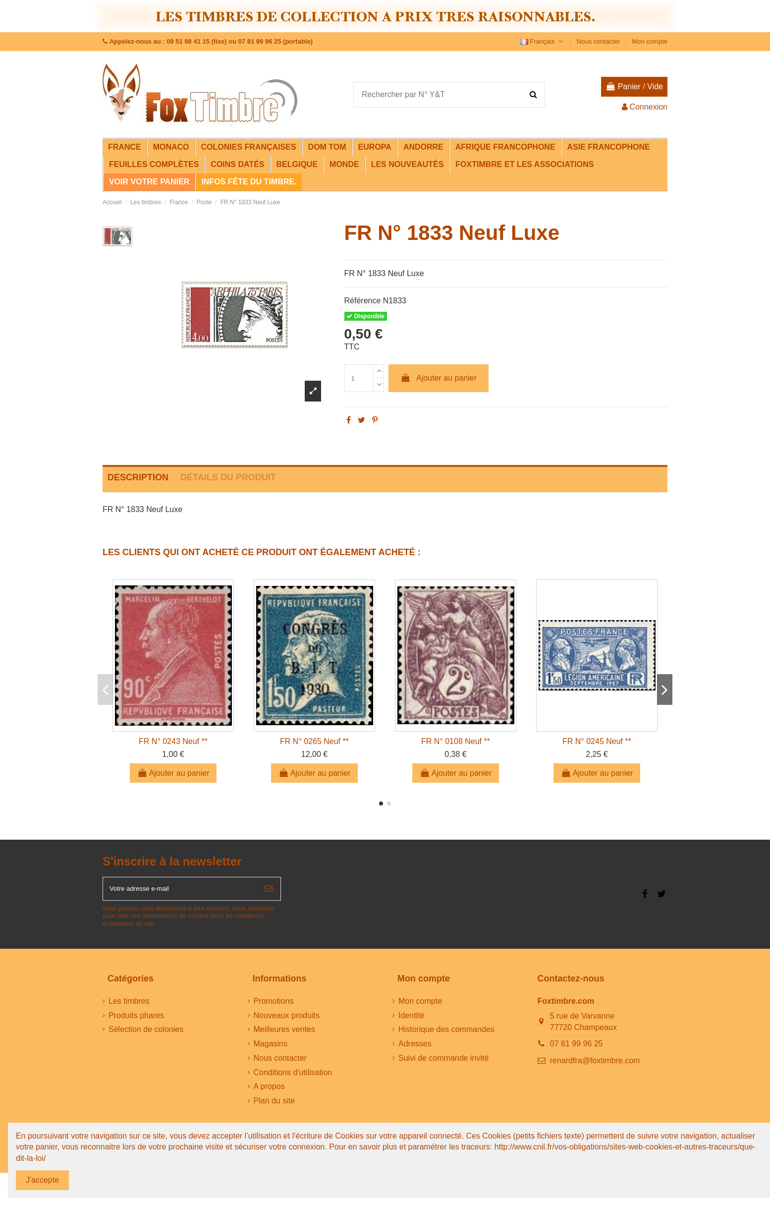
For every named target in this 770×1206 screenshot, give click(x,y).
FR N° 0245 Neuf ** (596, 741)
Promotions (274, 1006)
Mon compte (649, 41)
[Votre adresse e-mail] (180, 891)
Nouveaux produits (287, 1020)
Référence (362, 300)
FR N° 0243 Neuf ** (173, 741)
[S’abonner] (268, 891)
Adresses (415, 1048)
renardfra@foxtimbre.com (595, 1065)
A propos (269, 1092)
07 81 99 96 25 (576, 1048)
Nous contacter (599, 41)
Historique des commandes (446, 1035)
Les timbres (129, 1006)
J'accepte (42, 1180)
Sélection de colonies (146, 1035)
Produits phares (136, 1020)
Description (138, 477)
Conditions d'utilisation (293, 1077)
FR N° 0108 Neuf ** (455, 741)
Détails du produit (228, 477)
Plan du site (274, 1106)
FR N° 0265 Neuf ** (314, 741)
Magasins (270, 1048)
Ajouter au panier (438, 378)
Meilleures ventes (285, 1035)
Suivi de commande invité (443, 1063)
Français (542, 41)
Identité (411, 1020)
